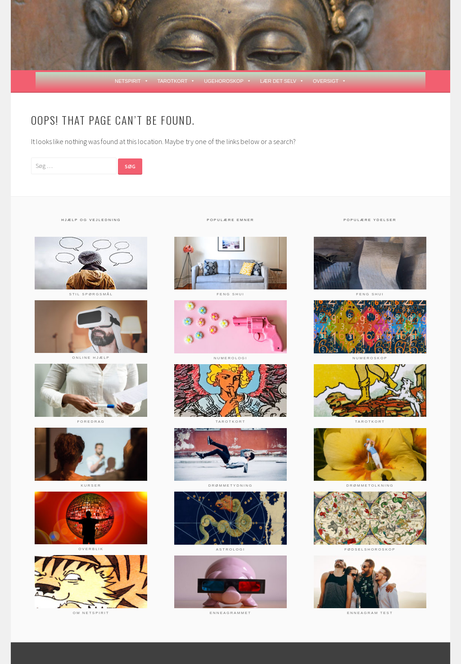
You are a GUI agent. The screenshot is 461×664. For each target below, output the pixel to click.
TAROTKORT (176, 81)
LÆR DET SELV (282, 81)
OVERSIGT (329, 81)
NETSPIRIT (131, 81)
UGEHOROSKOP (227, 81)
